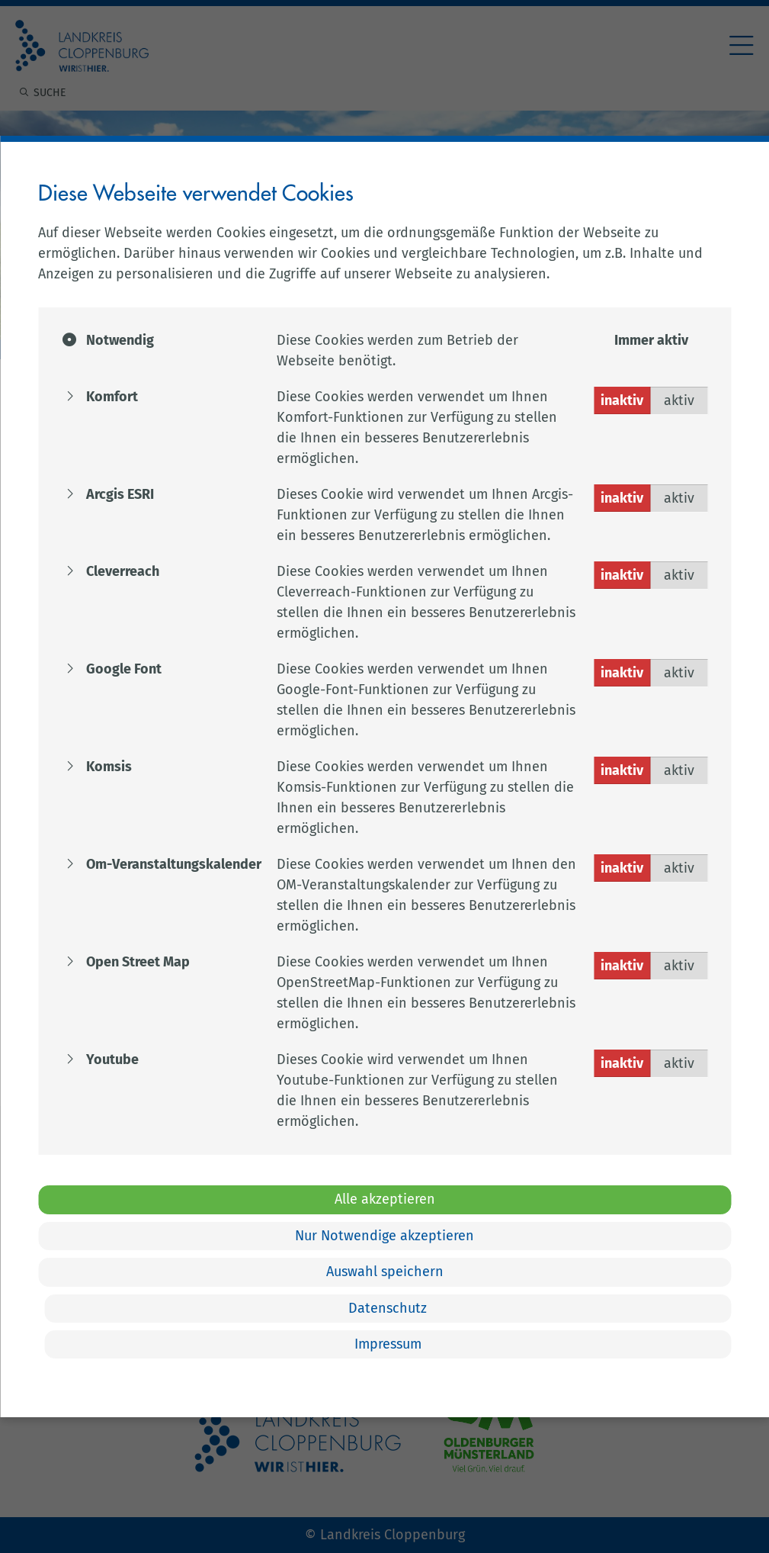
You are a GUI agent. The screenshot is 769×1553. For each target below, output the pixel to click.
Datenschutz (388, 1308)
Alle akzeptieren (385, 1199)
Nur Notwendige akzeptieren (384, 1235)
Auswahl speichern (385, 1271)
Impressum (388, 1344)
